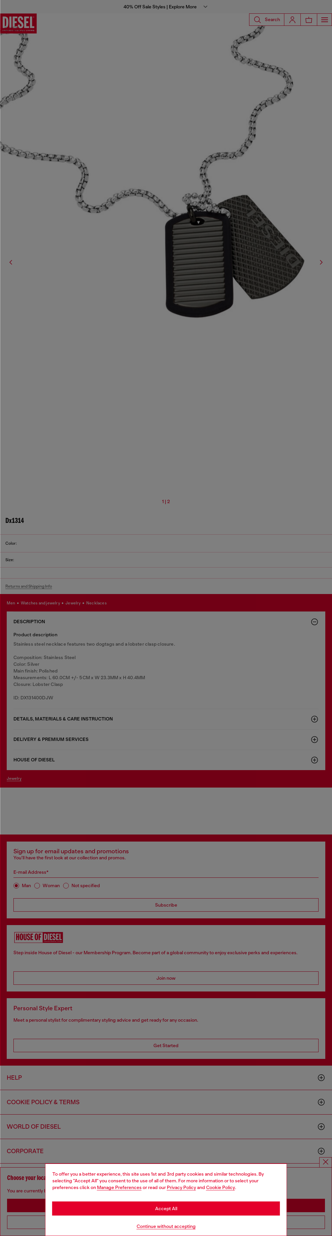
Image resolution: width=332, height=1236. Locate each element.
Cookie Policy (220, 1187)
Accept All (166, 1208)
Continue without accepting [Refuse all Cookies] (166, 1226)
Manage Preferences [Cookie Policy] (119, 1187)
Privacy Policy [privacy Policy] (181, 1187)
